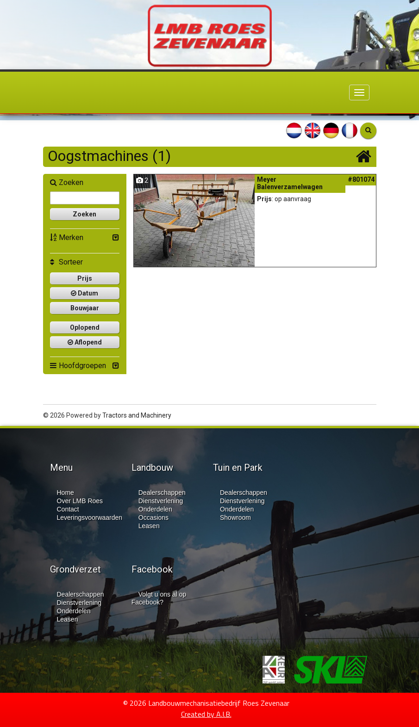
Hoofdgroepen (78, 365)
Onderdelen (155, 509)
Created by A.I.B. (206, 714)
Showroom (235, 517)
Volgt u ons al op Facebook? (159, 598)
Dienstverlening (160, 501)
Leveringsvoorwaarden (90, 517)
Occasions (153, 517)
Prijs (84, 278)
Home (65, 492)
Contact (68, 509)
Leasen (149, 526)
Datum (84, 293)
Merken (66, 237)
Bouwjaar (84, 308)
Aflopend (85, 342)
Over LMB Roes (80, 501)
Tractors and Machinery (136, 415)
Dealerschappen (162, 492)
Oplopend (85, 327)
